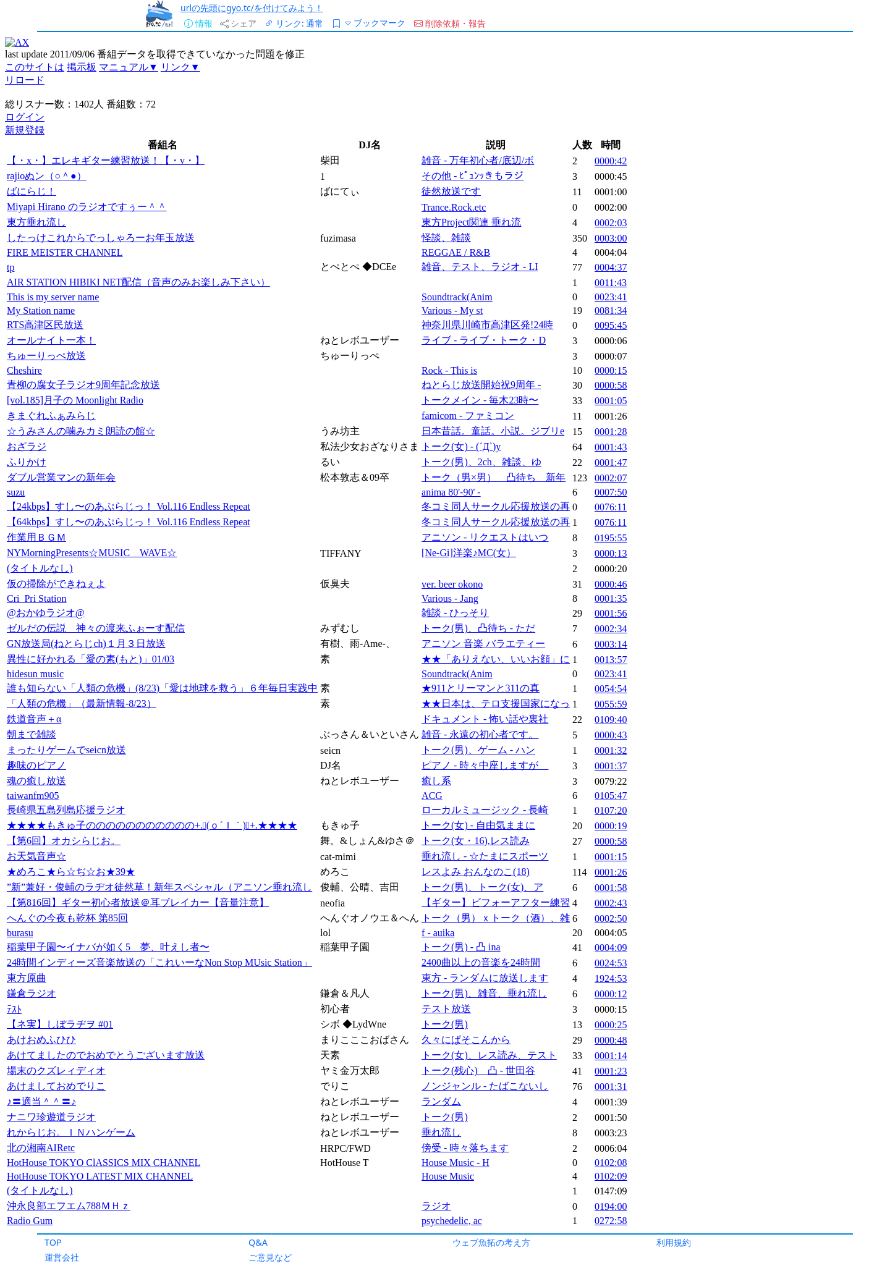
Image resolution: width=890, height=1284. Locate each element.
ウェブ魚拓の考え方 (491, 1242)
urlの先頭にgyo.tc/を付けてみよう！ (251, 8)
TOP (53, 1242)
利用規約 (673, 1242)
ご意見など (270, 1257)
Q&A (258, 1242)
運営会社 (61, 1257)
